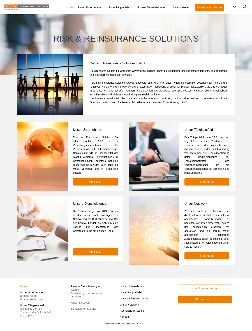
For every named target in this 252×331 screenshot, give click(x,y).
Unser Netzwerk (81, 302)
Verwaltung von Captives (86, 293)
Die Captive (27, 315)
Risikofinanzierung (31, 308)
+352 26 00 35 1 (205, 299)
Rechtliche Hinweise (132, 310)
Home (23, 286)
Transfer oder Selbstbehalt (36, 312)
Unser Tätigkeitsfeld (132, 292)
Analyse (76, 296)
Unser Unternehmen (132, 286)
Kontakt (124, 316)
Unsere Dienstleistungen (134, 298)
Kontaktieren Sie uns (83, 308)
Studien (75, 289)
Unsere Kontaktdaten (32, 299)
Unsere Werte (28, 295)
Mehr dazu (95, 181)
